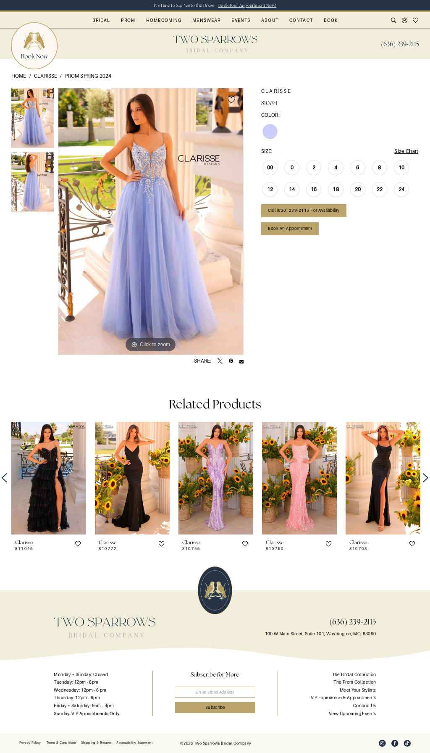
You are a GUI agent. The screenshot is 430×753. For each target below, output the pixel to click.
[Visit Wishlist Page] (415, 21)
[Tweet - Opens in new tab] (220, 361)
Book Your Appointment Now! (247, 5)
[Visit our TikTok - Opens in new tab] (407, 743)
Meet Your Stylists (358, 690)
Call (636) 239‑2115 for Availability (304, 210)
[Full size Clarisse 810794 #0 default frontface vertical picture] (150, 221)
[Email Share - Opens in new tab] (241, 361)
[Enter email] (215, 692)
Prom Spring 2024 (88, 76)
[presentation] (48, 477)
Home (18, 76)
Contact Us (364, 705)
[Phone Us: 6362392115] (400, 44)
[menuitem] (400, 44)
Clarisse (45, 76)
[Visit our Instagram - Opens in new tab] (382, 743)
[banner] (215, 44)
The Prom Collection (354, 682)
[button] (404, 21)
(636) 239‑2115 (352, 621)
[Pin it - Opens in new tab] (231, 361)
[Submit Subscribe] (215, 708)
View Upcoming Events (352, 713)
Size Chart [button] (406, 151)
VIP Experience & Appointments (343, 697)
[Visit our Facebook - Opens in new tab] (394, 743)
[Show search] (393, 21)
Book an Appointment (290, 228)
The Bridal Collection (354, 674)
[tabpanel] (32, 120)
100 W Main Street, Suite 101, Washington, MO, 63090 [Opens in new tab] (320, 634)
